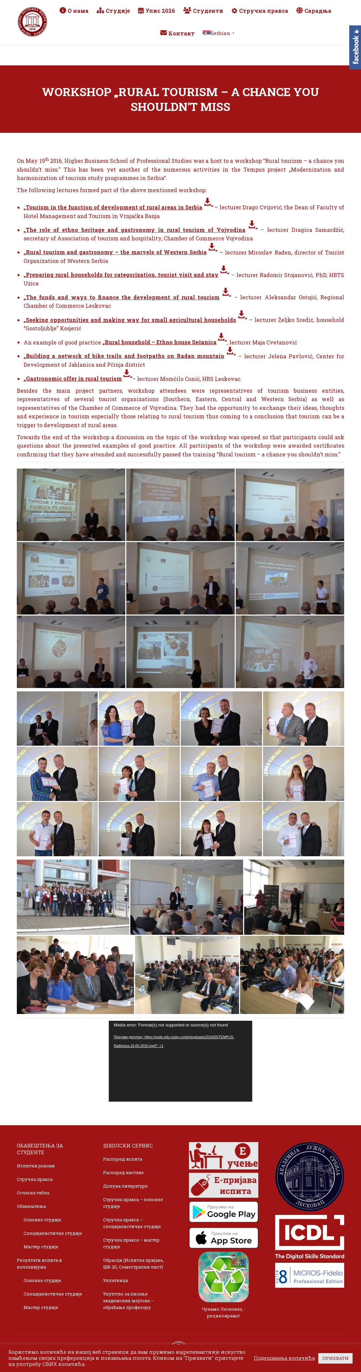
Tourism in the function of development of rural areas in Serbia (114, 207)
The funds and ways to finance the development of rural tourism (123, 297)
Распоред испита (122, 1159)
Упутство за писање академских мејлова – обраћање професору (128, 1300)
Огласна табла (33, 1193)
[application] (180, 1061)
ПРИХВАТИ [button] (335, 1358)
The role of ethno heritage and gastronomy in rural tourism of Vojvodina (135, 229)
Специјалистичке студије (53, 1233)
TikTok (319, 17)
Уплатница (115, 1280)
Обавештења (31, 1206)
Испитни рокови (36, 1166)
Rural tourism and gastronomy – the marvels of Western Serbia (116, 252)
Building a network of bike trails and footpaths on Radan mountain (125, 355)
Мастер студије (41, 1247)
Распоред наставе (123, 1172)
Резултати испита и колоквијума (39, 1263)
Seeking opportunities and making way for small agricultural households (131, 319)
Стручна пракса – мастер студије (131, 1243)
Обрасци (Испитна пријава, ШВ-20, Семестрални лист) (133, 1263)
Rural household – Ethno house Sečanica (161, 342)
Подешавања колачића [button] (284, 1358)
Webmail (288, 7)
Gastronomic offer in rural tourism (74, 378)
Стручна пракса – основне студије (133, 1202)
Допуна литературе (125, 1186)
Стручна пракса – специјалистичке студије (132, 1223)
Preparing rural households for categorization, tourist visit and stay (122, 274)
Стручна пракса (35, 1179)
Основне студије (42, 1220)
